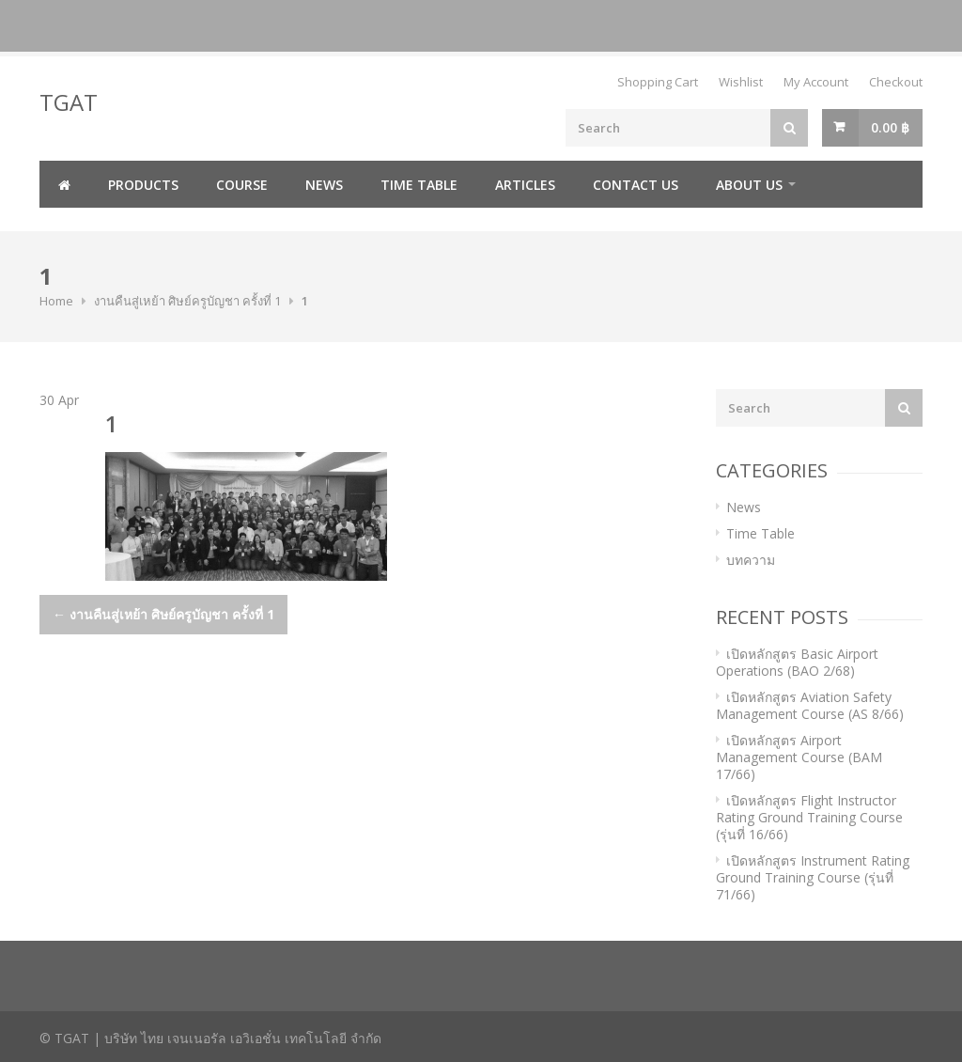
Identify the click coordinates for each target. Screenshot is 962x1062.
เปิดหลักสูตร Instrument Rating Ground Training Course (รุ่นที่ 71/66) (812, 877)
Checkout (896, 81)
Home (56, 300)
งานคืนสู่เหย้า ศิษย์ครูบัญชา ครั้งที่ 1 (187, 300)
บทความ (750, 560)
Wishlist (741, 81)
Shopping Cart (657, 81)
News (324, 185)
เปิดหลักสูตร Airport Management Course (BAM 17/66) (799, 757)
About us (749, 185)
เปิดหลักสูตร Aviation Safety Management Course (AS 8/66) (810, 705)
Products (143, 185)
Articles (525, 185)
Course (242, 185)
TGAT (68, 101)
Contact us (635, 185)
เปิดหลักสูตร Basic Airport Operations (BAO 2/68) (797, 662)
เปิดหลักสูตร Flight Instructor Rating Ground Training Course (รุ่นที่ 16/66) (809, 817)
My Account (816, 81)
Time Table (419, 185)
